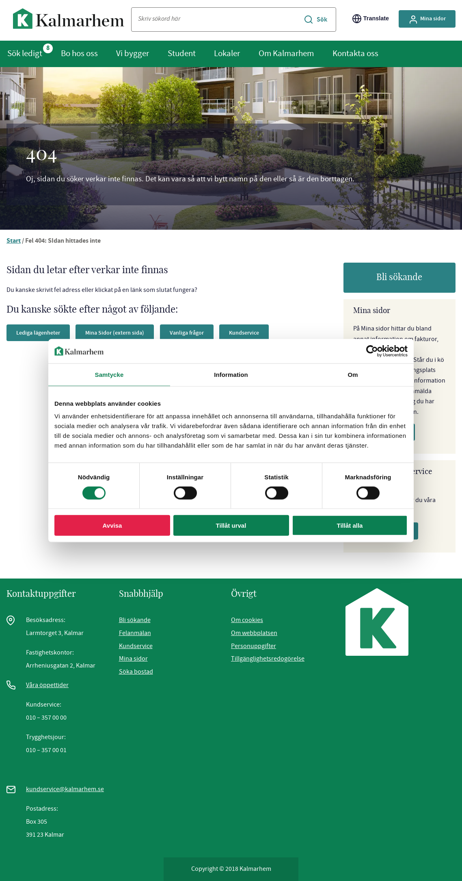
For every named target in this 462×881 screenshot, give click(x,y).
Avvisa (112, 525)
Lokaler (227, 53)
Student (182, 53)
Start (13, 241)
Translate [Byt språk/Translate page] (370, 18)
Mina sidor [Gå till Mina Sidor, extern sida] (427, 19)
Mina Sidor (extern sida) (114, 333)
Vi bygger (132, 53)
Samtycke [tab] (109, 374)
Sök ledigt (24, 53)
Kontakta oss (355, 53)
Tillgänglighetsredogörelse (267, 659)
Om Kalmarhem (286, 53)
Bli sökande (399, 277)
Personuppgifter (253, 646)
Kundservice (244, 333)
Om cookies (247, 620)
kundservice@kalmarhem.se (65, 789)
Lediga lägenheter (38, 333)
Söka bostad (136, 672)
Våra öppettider (47, 685)
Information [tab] (231, 374)
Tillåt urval (231, 525)
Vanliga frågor (187, 333)
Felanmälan (135, 633)
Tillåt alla (350, 525)
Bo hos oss (79, 53)
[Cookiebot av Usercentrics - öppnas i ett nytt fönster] (372, 351)
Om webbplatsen (254, 633)
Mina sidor (133, 659)
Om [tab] (353, 374)
